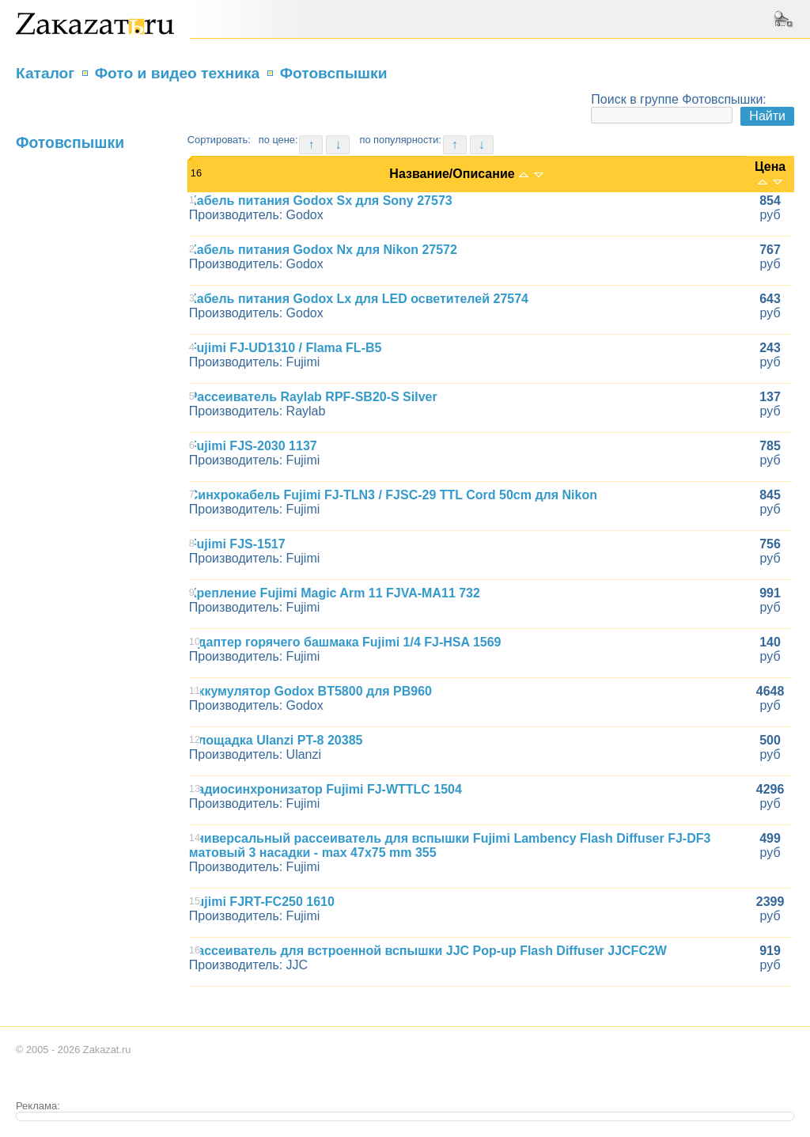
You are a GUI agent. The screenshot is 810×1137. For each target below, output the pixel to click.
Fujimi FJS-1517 (237, 544)
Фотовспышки (334, 73)
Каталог (45, 73)
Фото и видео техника (177, 73)
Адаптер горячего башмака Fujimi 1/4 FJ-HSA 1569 (345, 642)
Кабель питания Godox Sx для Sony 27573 (320, 200)
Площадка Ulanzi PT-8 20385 (276, 740)
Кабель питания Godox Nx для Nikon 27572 (323, 249)
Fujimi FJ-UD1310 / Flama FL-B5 (285, 347)
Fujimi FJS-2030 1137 (253, 446)
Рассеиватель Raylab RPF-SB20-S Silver (313, 397)
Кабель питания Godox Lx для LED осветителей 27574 (358, 298)
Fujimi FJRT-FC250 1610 (262, 901)
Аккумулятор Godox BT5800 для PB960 (310, 691)
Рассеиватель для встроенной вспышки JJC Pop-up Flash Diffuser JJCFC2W (428, 950)
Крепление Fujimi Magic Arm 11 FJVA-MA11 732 (334, 593)
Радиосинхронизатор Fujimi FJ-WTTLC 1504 (325, 789)
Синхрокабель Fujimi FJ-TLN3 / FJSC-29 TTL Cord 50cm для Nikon (393, 495)
